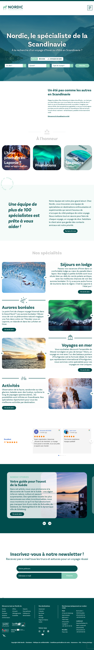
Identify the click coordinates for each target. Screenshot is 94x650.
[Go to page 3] (63, 455)
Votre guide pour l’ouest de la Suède (28, 483)
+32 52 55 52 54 (80, 617)
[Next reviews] (91, 441)
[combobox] (15, 65)
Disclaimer (29, 642)
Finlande (41, 611)
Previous (2, 277)
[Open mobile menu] (90, 8)
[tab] (34, 59)
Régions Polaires (43, 620)
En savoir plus (17, 514)
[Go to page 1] (60, 455)
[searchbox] (14, 65)
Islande (41, 615)
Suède (40, 622)
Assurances (74, 642)
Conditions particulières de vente (60, 642)
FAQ (80, 642)
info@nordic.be (80, 615)
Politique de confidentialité (41, 642)
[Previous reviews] (33, 441)
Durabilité (15, 615)
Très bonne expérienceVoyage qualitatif (71, 440)
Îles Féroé (41, 613)
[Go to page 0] (58, 455)
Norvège (41, 617)
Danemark (42, 609)
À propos (4, 613)
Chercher (82, 65)
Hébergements (16, 613)
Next (45, 277)
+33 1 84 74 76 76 (67, 626)
